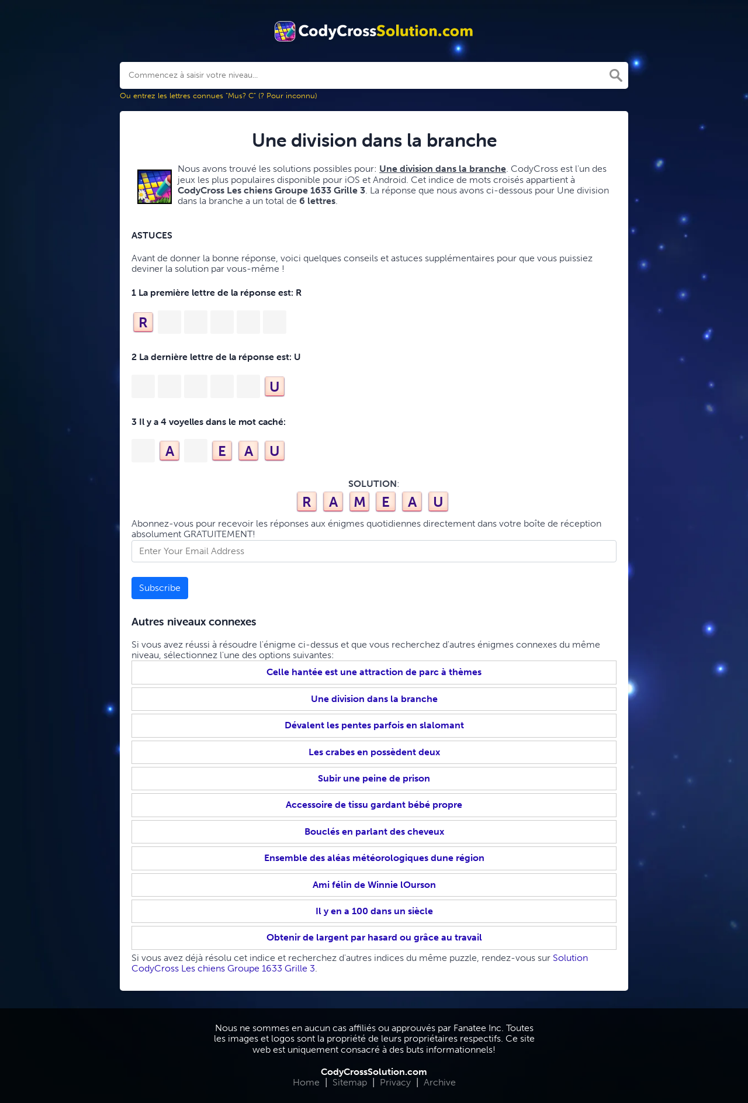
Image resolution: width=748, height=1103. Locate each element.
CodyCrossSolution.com (374, 1071)
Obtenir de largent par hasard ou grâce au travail (374, 937)
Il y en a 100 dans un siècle (374, 911)
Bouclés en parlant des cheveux (374, 831)
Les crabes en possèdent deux (374, 752)
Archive (440, 1082)
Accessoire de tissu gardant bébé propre (374, 804)
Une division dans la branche (374, 698)
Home (306, 1082)
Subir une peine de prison (374, 778)
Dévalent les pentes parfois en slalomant (374, 725)
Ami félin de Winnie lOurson (374, 884)
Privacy (395, 1082)
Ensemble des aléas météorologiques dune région (374, 857)
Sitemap (350, 1082)
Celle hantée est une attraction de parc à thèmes (374, 671)
